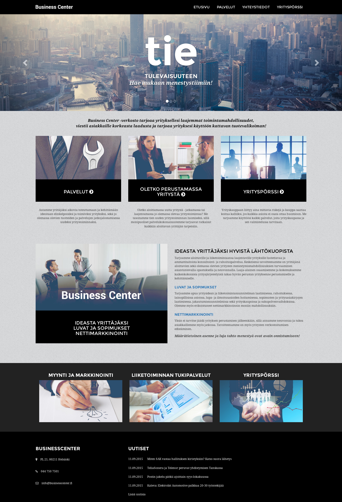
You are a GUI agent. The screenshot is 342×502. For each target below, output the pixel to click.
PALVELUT (78, 192)
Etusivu (202, 7)
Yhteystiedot (256, 7)
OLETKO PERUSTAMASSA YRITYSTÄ (171, 191)
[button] (25, 62)
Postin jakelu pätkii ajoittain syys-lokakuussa (178, 476)
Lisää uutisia (137, 494)
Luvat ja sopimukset (196, 287)
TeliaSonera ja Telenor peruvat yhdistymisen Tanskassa (185, 468)
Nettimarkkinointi (194, 314)
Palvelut (226, 7)
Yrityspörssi (290, 7)
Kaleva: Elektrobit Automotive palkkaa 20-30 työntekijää (185, 485)
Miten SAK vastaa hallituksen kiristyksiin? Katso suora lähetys (189, 459)
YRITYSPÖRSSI (263, 192)
